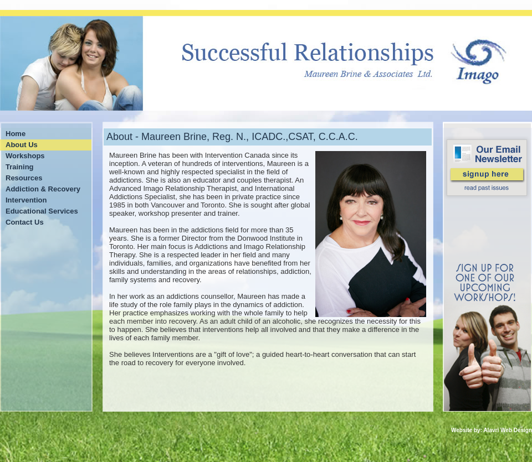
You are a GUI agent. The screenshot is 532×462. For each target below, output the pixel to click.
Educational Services (42, 211)
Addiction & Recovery (43, 189)
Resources (24, 178)
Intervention (26, 200)
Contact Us (25, 222)
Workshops (25, 156)
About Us (22, 145)
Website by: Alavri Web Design (491, 430)
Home (15, 133)
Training (20, 167)
